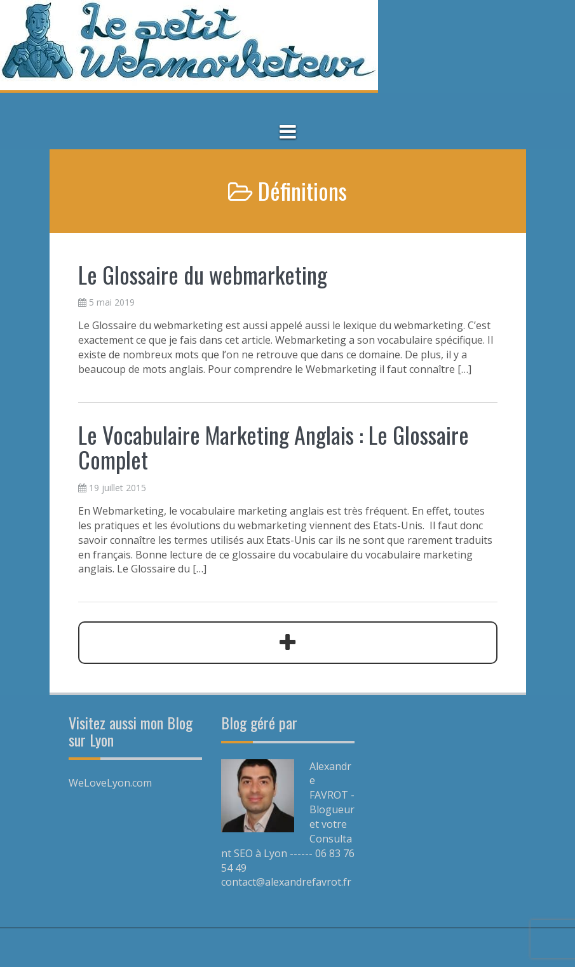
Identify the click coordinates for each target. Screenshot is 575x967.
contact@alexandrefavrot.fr (286, 882)
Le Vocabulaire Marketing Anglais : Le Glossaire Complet (273, 447)
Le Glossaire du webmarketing (202, 274)
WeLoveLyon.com (110, 783)
